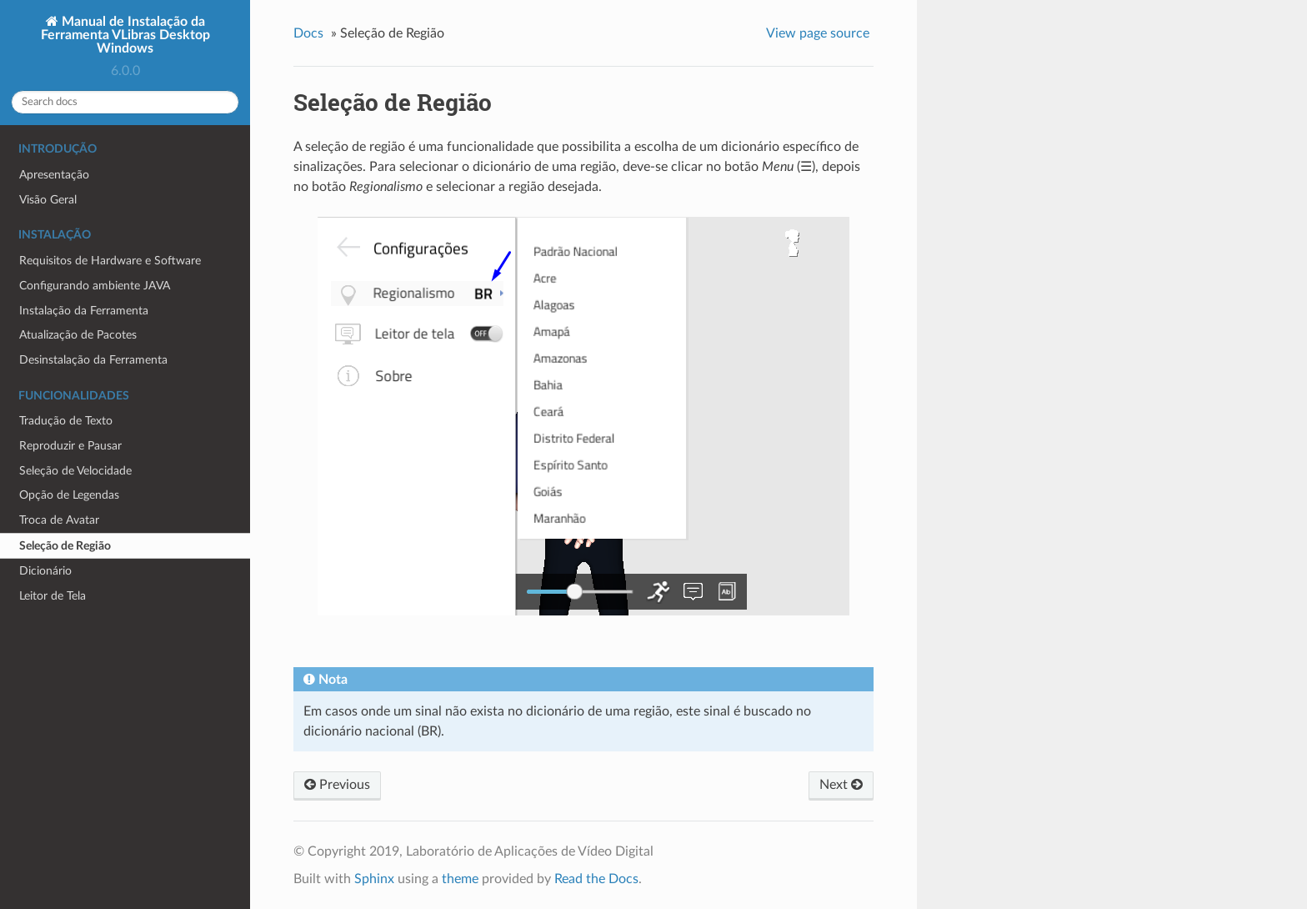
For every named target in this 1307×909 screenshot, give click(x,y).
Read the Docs (596, 879)
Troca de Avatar (59, 520)
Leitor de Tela (52, 596)
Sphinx (374, 879)
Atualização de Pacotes (78, 335)
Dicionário (45, 571)
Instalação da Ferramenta (83, 310)
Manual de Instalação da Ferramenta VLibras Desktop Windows (125, 35)
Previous (337, 784)
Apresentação (54, 174)
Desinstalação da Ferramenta (93, 360)
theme (460, 879)
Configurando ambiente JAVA (94, 285)
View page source (817, 33)
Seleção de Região (65, 546)
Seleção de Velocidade (75, 471)
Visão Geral (48, 199)
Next (841, 784)
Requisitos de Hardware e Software (110, 260)
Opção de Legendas (69, 495)
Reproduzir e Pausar (70, 445)
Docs (308, 33)
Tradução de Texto (66, 420)
